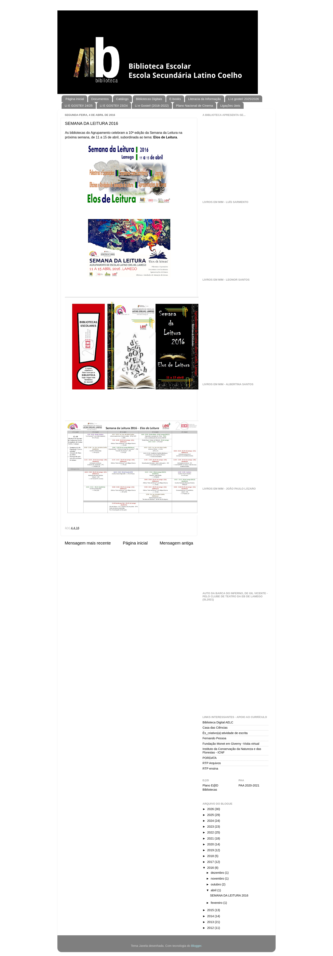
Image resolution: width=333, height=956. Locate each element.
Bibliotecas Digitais (149, 99)
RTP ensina (210, 768)
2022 (211, 832)
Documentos (100, 99)
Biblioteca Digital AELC (218, 722)
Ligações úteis (230, 105)
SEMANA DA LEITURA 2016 (229, 895)
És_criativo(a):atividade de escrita (225, 732)
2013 (211, 921)
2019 (211, 850)
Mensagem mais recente (88, 543)
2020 (211, 844)
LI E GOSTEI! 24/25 (78, 105)
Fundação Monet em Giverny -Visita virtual (231, 743)
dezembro (218, 872)
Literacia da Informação (204, 99)
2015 (211, 910)
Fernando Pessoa (214, 738)
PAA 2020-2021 (249, 785)
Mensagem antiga (176, 543)
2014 (211, 916)
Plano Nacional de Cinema (194, 105)
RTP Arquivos (212, 763)
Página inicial (75, 99)
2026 (211, 808)
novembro (218, 878)
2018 (211, 855)
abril (214, 890)
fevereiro (217, 902)
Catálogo (122, 99)
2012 (211, 927)
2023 (211, 826)
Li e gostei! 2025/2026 (243, 99)
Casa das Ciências (215, 727)
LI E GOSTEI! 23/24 (114, 105)
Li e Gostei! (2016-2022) (152, 105)
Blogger (196, 945)
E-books (175, 99)
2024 (211, 820)
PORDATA (210, 757)
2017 (211, 861)
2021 (211, 838)
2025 (211, 814)
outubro (216, 884)
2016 (211, 867)
